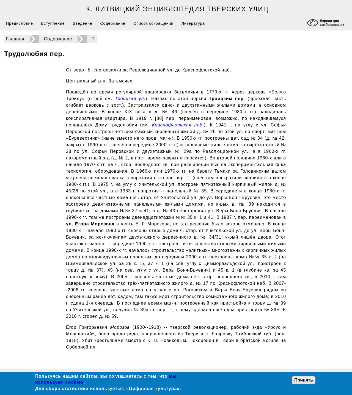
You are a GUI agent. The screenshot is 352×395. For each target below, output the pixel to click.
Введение (82, 23)
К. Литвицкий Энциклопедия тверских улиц (177, 9)
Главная (15, 39)
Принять (303, 380)
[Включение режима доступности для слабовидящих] (326, 23)
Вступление (53, 23)
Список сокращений (153, 23)
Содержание (112, 23)
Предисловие (19, 23)
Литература (193, 23)
